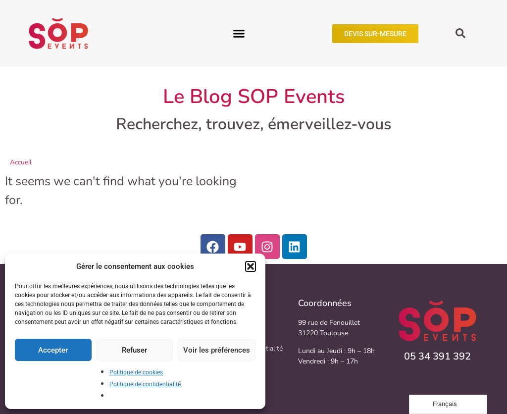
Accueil (21, 162)
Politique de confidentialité (145, 384)
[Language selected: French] (448, 404)
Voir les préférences (216, 350)
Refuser (134, 350)
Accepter (53, 350)
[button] (250, 266)
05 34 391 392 (437, 356)
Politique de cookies (136, 372)
